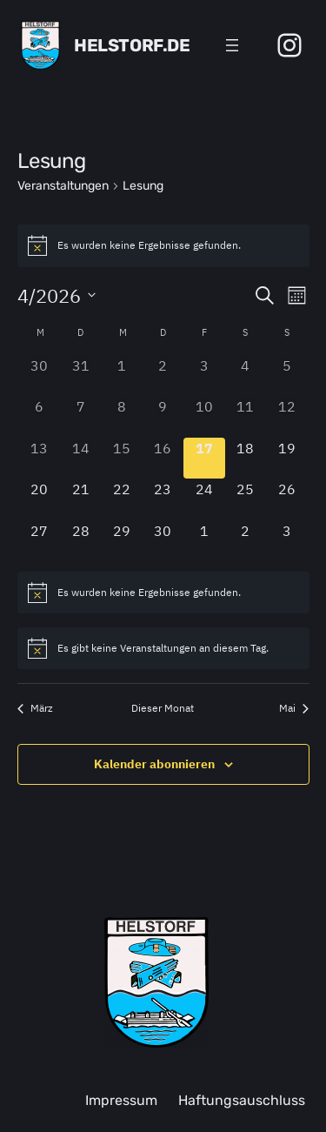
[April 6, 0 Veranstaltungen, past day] (39, 416)
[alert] (163, 245)
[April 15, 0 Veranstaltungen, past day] (121, 458)
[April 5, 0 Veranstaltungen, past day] (286, 375)
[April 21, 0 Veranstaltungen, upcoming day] (80, 499)
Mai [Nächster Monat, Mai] (294, 707)
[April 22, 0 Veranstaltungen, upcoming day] (121, 499)
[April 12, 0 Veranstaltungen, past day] (286, 416)
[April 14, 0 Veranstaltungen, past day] (80, 458)
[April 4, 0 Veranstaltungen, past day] (245, 375)
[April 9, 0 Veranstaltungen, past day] (163, 416)
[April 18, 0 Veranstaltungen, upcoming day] (245, 458)
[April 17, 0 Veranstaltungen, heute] (203, 458)
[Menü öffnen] (232, 45)
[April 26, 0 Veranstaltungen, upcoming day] (286, 499)
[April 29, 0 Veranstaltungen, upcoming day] (121, 540)
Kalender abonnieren (154, 764)
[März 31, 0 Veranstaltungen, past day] (80, 375)
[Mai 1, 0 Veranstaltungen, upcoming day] (203, 540)
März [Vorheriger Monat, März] (35, 707)
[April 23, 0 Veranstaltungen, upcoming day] (163, 499)
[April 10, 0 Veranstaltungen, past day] (203, 416)
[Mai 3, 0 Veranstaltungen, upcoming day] (286, 540)
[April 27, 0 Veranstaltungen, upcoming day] (39, 540)
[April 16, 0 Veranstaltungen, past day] (163, 458)
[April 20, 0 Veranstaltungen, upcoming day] (39, 499)
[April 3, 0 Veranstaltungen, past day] (203, 375)
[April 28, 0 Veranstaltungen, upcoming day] (80, 540)
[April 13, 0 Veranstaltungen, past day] (39, 458)
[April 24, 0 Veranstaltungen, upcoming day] (203, 499)
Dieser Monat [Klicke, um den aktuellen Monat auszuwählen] (162, 707)
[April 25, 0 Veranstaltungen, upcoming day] (245, 499)
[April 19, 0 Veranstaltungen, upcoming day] (286, 458)
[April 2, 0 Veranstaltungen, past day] (163, 375)
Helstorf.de (132, 45)
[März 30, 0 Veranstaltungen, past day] (39, 375)
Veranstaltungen (63, 185)
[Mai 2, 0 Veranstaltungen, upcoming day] (245, 540)
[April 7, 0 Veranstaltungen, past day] (80, 416)
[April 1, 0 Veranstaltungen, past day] (121, 375)
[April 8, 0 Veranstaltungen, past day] (121, 416)
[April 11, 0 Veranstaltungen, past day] (245, 416)
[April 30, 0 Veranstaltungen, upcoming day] (163, 540)
